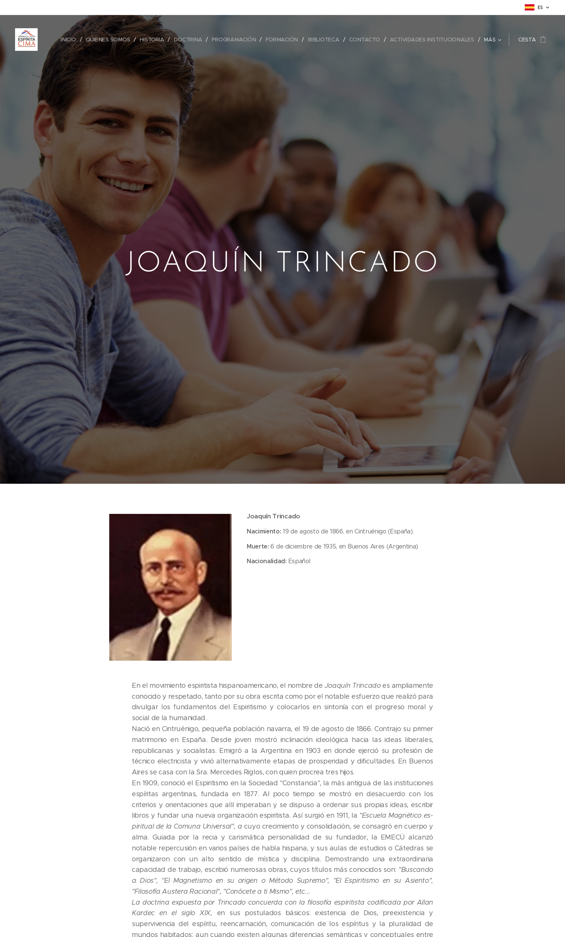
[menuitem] (69, 39)
